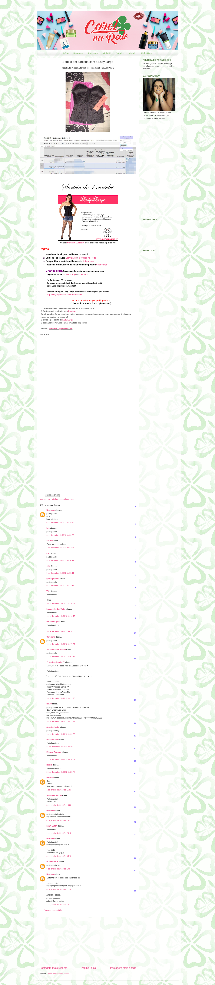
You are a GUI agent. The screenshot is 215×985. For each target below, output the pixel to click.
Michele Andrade (53, 752)
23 (135, 858)
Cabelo (132, 53)
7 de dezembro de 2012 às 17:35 (60, 548)
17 (135, 761)
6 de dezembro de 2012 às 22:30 (60, 535)
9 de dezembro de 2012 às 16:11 (60, 560)
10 (135, 633)
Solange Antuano (54, 795)
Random (72, 311)
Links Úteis (146, 53)
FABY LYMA (51, 826)
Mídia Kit (107, 53)
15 (135, 736)
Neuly (49, 704)
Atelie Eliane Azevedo (56, 649)
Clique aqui (88, 261)
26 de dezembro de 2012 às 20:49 (60, 772)
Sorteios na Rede (87, 258)
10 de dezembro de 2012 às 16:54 (60, 631)
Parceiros (93, 53)
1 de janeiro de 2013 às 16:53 (58, 790)
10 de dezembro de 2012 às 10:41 (60, 604)
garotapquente (52, 579)
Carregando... (78, 413)
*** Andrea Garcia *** (55, 662)
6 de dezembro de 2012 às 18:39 (60, 523)
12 (135, 658)
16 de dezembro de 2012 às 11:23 (60, 698)
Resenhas (78, 53)
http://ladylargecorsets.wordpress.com (64, 294)
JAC (48, 553)
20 (135, 807)
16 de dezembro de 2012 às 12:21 (60, 721)
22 (135, 835)
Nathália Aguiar (53, 622)
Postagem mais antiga (123, 967)
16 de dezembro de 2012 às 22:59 (60, 734)
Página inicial (88, 967)
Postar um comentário (52, 910)
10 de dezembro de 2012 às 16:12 (60, 616)
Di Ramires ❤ (52, 862)
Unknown (50, 510)
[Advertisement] (88, 941)
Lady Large (71, 258)
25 (135, 891)
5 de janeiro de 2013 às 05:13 (58, 856)
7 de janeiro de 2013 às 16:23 (58, 905)
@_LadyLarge (69, 274)
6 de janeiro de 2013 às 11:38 (58, 889)
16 (135, 748)
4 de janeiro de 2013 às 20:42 (58, 833)
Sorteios (120, 53)
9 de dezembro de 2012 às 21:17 (60, 586)
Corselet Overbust (75, 243)
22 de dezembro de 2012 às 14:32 (60, 759)
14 (135, 723)
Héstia (49, 765)
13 (135, 700)
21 (135, 822)
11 (135, 646)
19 (135, 792)
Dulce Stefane (52, 740)
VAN (48, 591)
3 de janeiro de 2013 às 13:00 (58, 805)
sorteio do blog (67, 499)
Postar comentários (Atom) (58, 974)
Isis (48, 528)
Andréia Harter (53, 727)
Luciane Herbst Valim (55, 609)
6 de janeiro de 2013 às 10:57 (58, 869)
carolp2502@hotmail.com (60, 329)
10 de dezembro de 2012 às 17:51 (60, 644)
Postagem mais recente (53, 967)
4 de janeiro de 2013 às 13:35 (58, 820)
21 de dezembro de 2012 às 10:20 (60, 747)
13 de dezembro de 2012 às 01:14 (60, 657)
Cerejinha (50, 637)
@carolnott (83, 274)
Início (66, 53)
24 (135, 870)
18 (135, 774)
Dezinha (50, 777)
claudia (49, 541)
